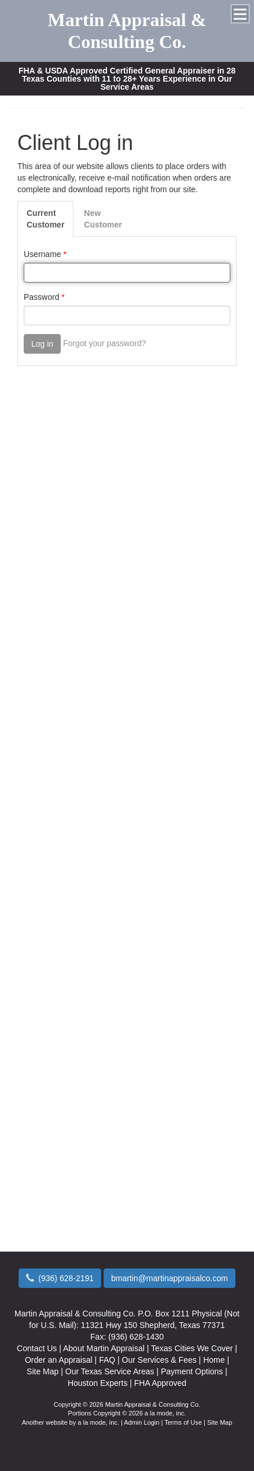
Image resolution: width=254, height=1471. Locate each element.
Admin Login (141, 1422)
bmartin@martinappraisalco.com (169, 1278)
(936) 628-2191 (60, 1278)
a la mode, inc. (98, 1422)
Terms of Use (183, 1422)
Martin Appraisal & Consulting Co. (127, 30)
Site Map (219, 1422)
